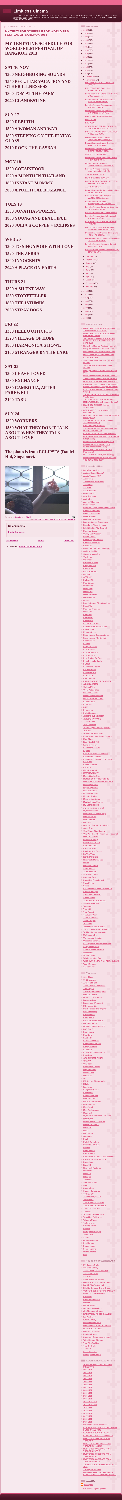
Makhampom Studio (92, 1323)
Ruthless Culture (90, 865)
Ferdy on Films (90, 646)
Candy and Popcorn (92, 534)
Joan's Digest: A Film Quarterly (97, 727)
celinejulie (88, 1484)
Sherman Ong (89, 877)
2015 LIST (87, 1410)
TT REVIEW (88, 1194)
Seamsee (87, 1179)
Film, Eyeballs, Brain (92, 661)
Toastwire (87, 923)
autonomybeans (90, 1240)
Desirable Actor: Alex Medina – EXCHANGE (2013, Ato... (99, 112)
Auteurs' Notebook (91, 502)
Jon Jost (87, 730)
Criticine (87, 574)
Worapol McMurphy (92, 1231)
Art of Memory (89, 490)
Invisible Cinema (90, 713)
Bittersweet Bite (90, 1006)
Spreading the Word (92, 894)
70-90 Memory (89, 980)
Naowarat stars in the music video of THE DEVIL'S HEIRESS (99, 459)
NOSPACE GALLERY (92, 1328)
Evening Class (89, 632)
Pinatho (86, 1148)
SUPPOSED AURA (91, 903)
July (88, 266)
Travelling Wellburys (92, 1217)
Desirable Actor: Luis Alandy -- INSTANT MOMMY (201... (99, 150)
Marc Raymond (90, 770)
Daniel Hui (87, 591)
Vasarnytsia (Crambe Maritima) (97, 944)
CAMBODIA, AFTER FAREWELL (99, 116)
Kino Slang (88, 739)
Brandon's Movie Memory (94, 525)
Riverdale (87, 1171)
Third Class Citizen (91, 1208)
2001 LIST (87, 1370)
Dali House (88, 586)
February (90, 283)
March (89, 280)
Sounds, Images (90, 891)
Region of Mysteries (92, 1168)
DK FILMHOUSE (90, 1023)
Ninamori (87, 1127)
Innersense (88, 710)
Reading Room (89, 1334)
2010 (85, 298)
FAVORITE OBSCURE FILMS (96, 1433)
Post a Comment (16, 532)
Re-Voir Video (89, 854)
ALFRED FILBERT (93, 187)
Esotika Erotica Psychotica (95, 626)
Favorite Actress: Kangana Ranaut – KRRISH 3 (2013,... (101, 245)
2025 (85, 33)
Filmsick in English (91, 667)
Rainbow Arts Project (92, 851)
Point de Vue (89, 1150)
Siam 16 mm (88, 883)
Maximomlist (89, 1104)
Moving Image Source (93, 802)
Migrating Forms (90, 787)
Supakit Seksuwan (91, 1191)
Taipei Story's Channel (93, 1340)
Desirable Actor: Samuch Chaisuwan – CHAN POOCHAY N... (102, 239)
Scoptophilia (89, 868)
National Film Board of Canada (97, 1325)
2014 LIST (87, 1407)
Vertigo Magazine (91, 946)
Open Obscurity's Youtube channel (98, 354)
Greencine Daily (90, 693)
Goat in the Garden (91, 1067)
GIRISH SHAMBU (91, 684)
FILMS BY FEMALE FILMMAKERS (98, 1436)
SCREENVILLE (89, 871)
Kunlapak (87, 1087)
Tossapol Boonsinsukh (93, 1214)
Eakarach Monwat (91, 1041)
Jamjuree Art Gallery (92, 1308)
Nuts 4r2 (87, 822)
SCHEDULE (39, 519)
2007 (85, 308)
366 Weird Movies (91, 470)
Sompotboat (88, 1188)
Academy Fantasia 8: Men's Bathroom (100, 378)
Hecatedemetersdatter (93, 696)
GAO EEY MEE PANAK (93, 1058)
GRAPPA (87, 1061)
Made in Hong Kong (92, 1101)
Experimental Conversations (96, 635)
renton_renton (89, 1252)
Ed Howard (88, 617)
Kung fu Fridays (90, 745)
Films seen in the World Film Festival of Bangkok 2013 (101, 95)
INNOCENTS (90, 120)
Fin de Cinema (89, 670)
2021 (85, 47)
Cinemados (88, 560)
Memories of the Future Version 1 (98, 782)
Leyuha (86, 751)
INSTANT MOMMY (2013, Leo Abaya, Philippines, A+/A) (101, 133)
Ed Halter (87, 615)
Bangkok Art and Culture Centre (97, 1282)
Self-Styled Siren (90, 874)
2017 (85, 60)
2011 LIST (87, 1399)
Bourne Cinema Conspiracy (95, 522)
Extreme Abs (89, 641)
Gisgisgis (87, 1064)
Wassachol (88, 952)
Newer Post (12, 540)
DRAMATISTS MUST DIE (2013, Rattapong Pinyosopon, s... (99, 138)
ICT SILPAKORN (90, 357)
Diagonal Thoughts (91, 609)
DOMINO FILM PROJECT (94, 1026)
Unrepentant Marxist (92, 938)
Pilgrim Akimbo (90, 845)
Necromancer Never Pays (94, 814)
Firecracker (88, 675)
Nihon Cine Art (89, 816)
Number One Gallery (92, 1331)
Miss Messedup (90, 790)
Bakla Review (89, 505)
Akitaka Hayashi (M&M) (93, 473)
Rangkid (87, 1165)
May (88, 273)
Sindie (86, 886)
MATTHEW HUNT (91, 773)
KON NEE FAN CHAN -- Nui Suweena (99, 433)
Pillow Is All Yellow (91, 1145)
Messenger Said (90, 785)
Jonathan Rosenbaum (93, 733)
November (90, 80)
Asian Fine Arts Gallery (93, 1279)
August (89, 263)
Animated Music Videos (93, 482)
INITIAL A (87, 1075)
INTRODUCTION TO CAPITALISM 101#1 (100, 381)
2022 (85, 43)
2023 (85, 40)
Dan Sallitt (87, 589)
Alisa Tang (88, 479)
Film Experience (90, 652)
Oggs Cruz (88, 828)
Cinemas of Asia (90, 563)
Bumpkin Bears (90, 531)
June (88, 270)
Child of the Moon (91, 551)
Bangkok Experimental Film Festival (99, 508)
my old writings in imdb (93, 808)
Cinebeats (87, 557)
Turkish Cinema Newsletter (95, 932)
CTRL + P (87, 577)
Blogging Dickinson (92, 519)
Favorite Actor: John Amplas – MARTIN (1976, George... (98, 197)
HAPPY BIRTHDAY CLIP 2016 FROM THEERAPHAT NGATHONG (99, 329)
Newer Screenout (91, 1124)
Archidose (87, 484)
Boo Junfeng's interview (94, 425)
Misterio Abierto (90, 793)
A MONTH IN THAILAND (95, 154)
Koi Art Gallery (89, 1317)
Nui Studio (88, 1133)
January (89, 286)
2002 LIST (87, 1373)
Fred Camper (89, 678)
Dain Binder (88, 583)
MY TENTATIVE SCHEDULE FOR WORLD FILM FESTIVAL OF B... (100, 228)
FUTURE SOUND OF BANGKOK (97, 681)
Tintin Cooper (89, 920)
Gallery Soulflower (91, 1299)
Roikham (87, 1174)
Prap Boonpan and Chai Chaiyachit (99, 1156)
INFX (85, 707)
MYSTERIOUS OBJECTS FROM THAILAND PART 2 (97, 1450)
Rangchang (88, 1162)
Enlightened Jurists (92, 1043)
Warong (86, 1229)
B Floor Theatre (90, 994)
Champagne (88, 1017)
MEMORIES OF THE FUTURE (96, 779)
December (90, 76)
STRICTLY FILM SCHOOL (94, 900)
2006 (85, 311)
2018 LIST (87, 1419)
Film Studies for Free (92, 658)
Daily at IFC (88, 580)
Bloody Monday (90, 1012)
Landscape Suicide (91, 748)
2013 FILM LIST (90, 1404)
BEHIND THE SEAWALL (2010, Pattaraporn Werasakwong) (96, 445)
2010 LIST (87, 1396)
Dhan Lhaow (88, 1032)
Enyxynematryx (90, 1046)
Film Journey (89, 655)
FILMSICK (87, 1049)
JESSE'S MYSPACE (92, 719)
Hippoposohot (89, 1069)
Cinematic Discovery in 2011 (96, 1425)
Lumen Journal (90, 764)
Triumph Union (89, 1220)
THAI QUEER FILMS (92, 1469)
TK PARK (87, 1349)
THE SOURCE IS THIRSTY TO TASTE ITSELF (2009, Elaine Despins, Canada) (100, 401)
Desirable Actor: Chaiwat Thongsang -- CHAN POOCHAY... (102, 234)
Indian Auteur (89, 701)
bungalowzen (89, 1246)
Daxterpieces (89, 597)
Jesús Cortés (89, 722)
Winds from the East (92, 958)
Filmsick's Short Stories (94, 1052)
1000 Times (88, 977)
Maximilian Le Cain (91, 776)
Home (41, 540)
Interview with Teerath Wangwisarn (98, 442)
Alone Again (88, 988)
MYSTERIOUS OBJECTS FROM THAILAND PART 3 (97, 1455)
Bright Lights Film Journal (95, 528)
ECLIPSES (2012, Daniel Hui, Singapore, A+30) (98, 89)
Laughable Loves (91, 1090)
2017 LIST (87, 1416)
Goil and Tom (89, 687)
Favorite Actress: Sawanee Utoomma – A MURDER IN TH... (101, 208)
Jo (84, 1078)
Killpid (86, 1084)
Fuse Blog (87, 1055)
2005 (85, 315)
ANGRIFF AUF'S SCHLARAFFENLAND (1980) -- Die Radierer (100, 429)
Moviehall (87, 1113)
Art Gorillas (88, 1276)
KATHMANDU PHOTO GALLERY (97, 1314)
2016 (85, 64)
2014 (85, 70)
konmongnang (89, 1249)
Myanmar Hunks (90, 811)
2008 (85, 304)
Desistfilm (87, 606)
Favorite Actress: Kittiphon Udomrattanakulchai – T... (97, 170)
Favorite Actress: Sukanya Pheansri (101, 213)
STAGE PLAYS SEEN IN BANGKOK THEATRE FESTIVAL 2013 (100, 127)
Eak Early (87, 1038)
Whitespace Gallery (92, 1354)
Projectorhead (89, 848)
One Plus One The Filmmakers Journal (100, 834)
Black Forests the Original (95, 1009)
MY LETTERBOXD (91, 805)
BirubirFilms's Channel (93, 1285)
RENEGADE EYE (90, 857)
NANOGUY (88, 1119)
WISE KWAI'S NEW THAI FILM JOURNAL (101, 961)
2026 (85, 30)
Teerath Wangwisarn (92, 1197)
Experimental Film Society (95, 638)
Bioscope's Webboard (93, 1003)
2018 (85, 57)
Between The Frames (92, 997)
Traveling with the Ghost (94, 926)
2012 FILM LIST (90, 1402)
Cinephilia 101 (89, 565)
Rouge (86, 863)
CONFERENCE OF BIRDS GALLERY (99, 1291)
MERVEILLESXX (90, 1098)
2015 (85, 67)
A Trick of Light (90, 983)
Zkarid (86, 1237)
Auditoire (87, 499)
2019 (85, 53)
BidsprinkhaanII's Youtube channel (98, 349)
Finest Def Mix (89, 672)
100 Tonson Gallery (91, 1265)
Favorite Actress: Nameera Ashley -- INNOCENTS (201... (101, 106)
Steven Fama (89, 897)
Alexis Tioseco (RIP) (92, 476)
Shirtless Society (90, 1182)
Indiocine (87, 704)
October (89, 256)
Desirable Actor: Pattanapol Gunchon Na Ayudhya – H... (101, 191)
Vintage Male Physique (93, 949)
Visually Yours (89, 1226)
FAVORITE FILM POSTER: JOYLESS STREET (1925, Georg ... (101, 182)
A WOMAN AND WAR (94, 174)
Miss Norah (88, 1107)
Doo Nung (87, 1035)
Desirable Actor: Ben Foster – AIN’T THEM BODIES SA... (101, 159)
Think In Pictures (90, 918)
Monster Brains (90, 796)
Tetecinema (88, 1200)
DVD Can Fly (89, 1029)
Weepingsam (89, 955)
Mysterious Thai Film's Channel (97, 1116)
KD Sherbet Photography (94, 1081)
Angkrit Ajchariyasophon (94, 991)
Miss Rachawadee (91, 1110)
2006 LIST (87, 1384)
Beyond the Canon (91, 513)
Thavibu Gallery (90, 1346)
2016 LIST (87, 1413)
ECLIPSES (90, 123)
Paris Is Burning (90, 840)
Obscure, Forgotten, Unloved (96, 825)
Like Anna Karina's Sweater (95, 753)
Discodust (87, 612)
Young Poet (88, 1234)
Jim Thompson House (93, 1311)
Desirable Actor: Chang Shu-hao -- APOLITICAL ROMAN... (100, 144)
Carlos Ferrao (89, 537)
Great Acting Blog (91, 690)
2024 (85, 37)
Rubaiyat (87, 1176)
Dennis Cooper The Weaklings (96, 603)
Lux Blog (87, 767)
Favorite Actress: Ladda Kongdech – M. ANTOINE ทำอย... (101, 217)
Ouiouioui (87, 1136)
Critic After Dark (90, 571)
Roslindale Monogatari (93, 860)
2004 (85, 318)
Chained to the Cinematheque (96, 548)
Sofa (85, 1185)
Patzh (85, 1139)
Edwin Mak (88, 620)
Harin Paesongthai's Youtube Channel (100, 376)
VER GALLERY (90, 1352)
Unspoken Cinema (91, 941)
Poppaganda (89, 1153)
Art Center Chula (90, 1273)
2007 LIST (87, 1387)
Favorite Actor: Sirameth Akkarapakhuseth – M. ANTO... (100, 202)
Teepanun (87, 906)
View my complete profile (94, 1489)
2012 (85, 291)
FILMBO (87, 664)
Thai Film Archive (91, 1343)
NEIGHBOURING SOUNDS (97, 178)
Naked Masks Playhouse (94, 1122)
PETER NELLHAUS (91, 842)
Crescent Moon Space (93, 1020)
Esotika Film (88, 629)
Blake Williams (89, 516)
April (88, 276)
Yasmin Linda (89, 967)
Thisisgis (87, 1211)
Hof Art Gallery (89, 1305)
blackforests (88, 1243)
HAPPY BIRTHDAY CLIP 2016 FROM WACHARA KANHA (99, 334)
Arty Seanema (89, 496)
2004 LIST (87, 1378)
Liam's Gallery (89, 1320)
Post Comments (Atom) (30, 546)
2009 (85, 301)
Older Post (69, 540)
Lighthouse (88, 1093)
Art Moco (87, 487)
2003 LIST (87, 1376)
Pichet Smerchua (91, 1142)
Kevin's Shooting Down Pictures (97, 736)
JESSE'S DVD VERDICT (93, 716)
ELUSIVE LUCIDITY (91, 623)
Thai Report (88, 912)
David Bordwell (90, 594)
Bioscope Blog (89, 1000)
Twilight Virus (89, 1223)
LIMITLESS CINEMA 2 (93, 756)
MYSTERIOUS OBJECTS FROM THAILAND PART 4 (97, 1460)
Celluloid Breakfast (91, 542)
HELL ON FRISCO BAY (93, 698)
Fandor (86, 644)
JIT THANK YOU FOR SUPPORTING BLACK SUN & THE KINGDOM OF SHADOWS (99, 340)
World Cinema (89, 964)
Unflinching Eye (90, 935)
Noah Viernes (89, 819)
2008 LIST (87, 1390)
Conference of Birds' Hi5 (94, 1294)
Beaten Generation (91, 510)
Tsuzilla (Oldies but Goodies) (96, 929)
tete (85, 1255)
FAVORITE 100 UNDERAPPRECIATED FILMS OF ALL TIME (100, 1429)
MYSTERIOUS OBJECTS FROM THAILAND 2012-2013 (97, 1445)
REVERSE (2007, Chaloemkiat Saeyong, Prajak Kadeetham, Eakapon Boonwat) (101, 385)
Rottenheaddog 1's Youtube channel (99, 346)
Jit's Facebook (89, 725)
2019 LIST (87, 1422)
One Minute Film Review (94, 831)
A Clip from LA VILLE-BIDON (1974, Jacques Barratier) (99, 421)
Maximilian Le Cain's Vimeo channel (99, 352)
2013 (85, 74)
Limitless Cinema (30, 11)
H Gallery (87, 1302)
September (91, 260)
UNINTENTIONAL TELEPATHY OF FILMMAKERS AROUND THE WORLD (99, 1473)
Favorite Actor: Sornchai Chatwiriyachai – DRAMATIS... (99, 164)
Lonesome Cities (90, 1095)
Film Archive (89, 649)
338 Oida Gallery (90, 1268)
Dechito (86, 600)
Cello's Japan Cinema (93, 539)
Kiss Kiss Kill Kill (91, 742)
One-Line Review (90, 837)
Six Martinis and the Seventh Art (97, 889)
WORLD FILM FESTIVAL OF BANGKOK (60, 519)
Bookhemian (89, 1014)
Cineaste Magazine (91, 554)
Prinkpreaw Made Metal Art (95, 1159)
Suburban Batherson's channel (97, 1337)
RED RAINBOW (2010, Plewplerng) (98, 455)
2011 (85, 294)
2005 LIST (87, 1381)
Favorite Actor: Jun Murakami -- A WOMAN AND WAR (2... (100, 100)
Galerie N (87, 1297)
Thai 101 (87, 909)
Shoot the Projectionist (93, 880)
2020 (85, 50)
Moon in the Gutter (91, 799)
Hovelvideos (88, 1072)
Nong (85, 1130)
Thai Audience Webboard (94, 1205)
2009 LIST (87, 1393)
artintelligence (89, 493)
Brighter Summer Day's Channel (97, 1288)
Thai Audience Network (93, 1202)
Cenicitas (87, 545)
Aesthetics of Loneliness (94, 986)
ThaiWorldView (90, 915)
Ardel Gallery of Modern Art (95, 1271)
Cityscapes (88, 568)
